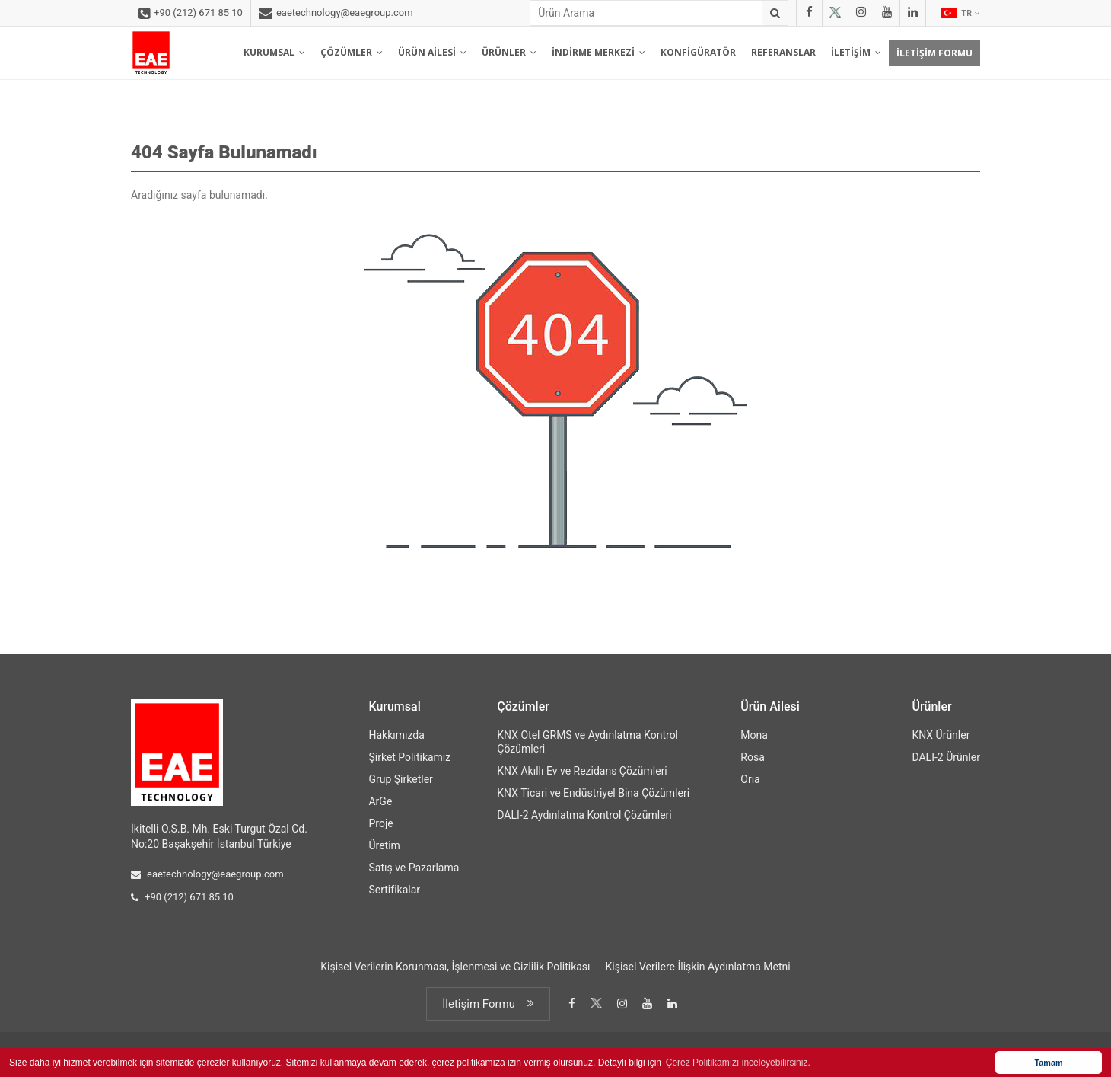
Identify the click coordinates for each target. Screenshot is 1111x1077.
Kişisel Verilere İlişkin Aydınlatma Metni (698, 966)
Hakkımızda (396, 735)
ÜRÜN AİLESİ (432, 52)
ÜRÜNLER (509, 52)
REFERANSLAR (783, 52)
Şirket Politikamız (409, 757)
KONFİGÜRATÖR (698, 52)
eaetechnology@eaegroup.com (336, 14)
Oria (749, 779)
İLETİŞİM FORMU (934, 52)
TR (960, 13)
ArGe (380, 801)
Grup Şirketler (400, 779)
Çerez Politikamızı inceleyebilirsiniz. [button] (738, 1062)
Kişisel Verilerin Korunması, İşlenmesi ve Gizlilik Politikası (455, 966)
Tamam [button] (1048, 1062)
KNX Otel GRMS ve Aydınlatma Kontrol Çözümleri (587, 742)
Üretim (384, 845)
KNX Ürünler (940, 735)
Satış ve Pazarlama (413, 867)
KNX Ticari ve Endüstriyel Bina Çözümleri (593, 793)
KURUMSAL (274, 52)
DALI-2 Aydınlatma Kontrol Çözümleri (584, 815)
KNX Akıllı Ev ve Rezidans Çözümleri (582, 771)
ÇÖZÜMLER (351, 52)
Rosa (752, 757)
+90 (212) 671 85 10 (190, 14)
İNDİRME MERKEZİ (598, 52)
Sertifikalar (394, 890)
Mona (754, 735)
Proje (380, 823)
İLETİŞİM (856, 52)
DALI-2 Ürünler (946, 757)
